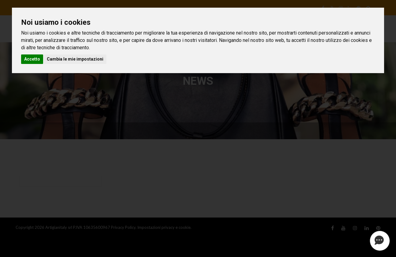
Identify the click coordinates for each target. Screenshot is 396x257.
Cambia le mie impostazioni (75, 59)
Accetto (32, 59)
